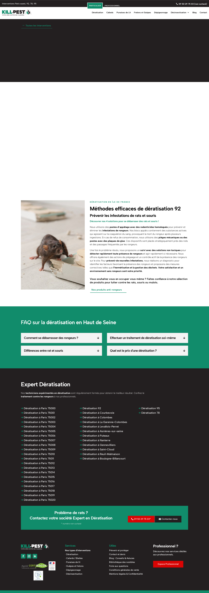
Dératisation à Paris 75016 (38, 481)
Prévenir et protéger (119, 550)
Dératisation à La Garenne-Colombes (103, 421)
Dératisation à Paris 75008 (38, 444)
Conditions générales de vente (124, 569)
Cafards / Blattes (74, 558)
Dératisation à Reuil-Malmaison (100, 453)
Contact (203, 11)
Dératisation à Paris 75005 (38, 431)
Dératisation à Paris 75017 (38, 485)
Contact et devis (117, 554)
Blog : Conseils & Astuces (121, 558)
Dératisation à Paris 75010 (38, 453)
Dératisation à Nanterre (95, 440)
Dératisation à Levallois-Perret (99, 426)
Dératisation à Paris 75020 (38, 499)
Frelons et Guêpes (142, 11)
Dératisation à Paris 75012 (38, 463)
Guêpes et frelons (74, 565)
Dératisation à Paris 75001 (38, 412)
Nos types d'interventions (77, 550)
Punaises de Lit (124, 11)
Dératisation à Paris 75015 (38, 476)
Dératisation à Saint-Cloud (97, 449)
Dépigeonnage (161, 11)
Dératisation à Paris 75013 (38, 467)
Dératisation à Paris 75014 (38, 472)
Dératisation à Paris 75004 (38, 426)
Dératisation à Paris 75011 (37, 458)
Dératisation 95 (149, 408)
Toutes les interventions (38, 25)
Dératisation (97, 11)
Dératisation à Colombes (96, 417)
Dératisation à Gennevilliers (98, 444)
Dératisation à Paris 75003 (38, 421)
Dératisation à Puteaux (94, 435)
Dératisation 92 (90, 408)
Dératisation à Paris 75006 (38, 435)
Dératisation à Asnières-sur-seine (101, 431)
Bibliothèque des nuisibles (122, 562)
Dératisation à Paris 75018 (38, 490)
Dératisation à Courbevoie (97, 412)
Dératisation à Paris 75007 (38, 440)
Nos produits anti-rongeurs (105, 289)
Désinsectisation (178, 11)
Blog (194, 11)
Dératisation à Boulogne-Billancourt (102, 458)
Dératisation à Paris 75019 (38, 495)
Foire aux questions (118, 565)
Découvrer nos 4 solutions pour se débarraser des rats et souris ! (124, 221)
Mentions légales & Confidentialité (126, 573)
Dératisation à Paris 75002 (38, 417)
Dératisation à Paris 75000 (38, 408)
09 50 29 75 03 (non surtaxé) (193, 3)
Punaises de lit (73, 562)
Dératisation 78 (149, 412)
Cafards (109, 11)
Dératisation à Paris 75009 (38, 449)
